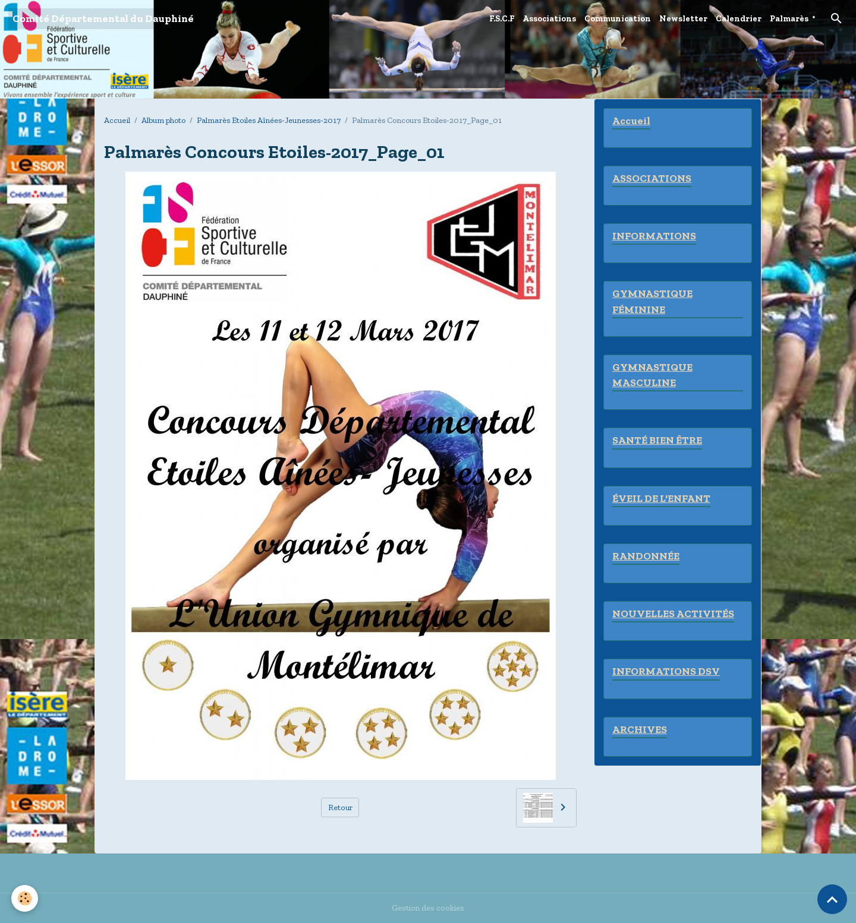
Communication (617, 19)
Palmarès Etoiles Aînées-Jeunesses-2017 (269, 120)
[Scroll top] (832, 899)
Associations (549, 19)
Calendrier (738, 19)
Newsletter (683, 19)
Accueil (117, 120)
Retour (340, 807)
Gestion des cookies (428, 908)
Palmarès (789, 19)
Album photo (163, 120)
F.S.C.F (501, 19)
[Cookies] (25, 898)
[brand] (103, 18)
